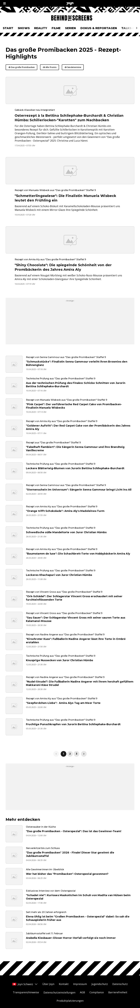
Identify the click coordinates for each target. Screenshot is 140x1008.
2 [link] (70, 753)
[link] (84, 754)
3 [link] (76, 753)
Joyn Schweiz (25, 984)
